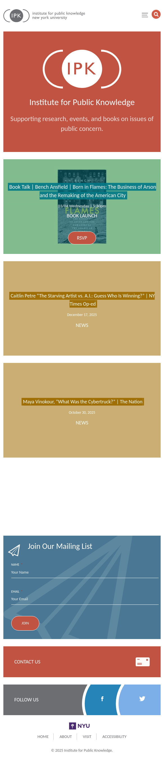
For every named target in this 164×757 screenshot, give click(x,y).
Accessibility (114, 736)
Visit (87, 736)
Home (43, 736)
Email (17, 591)
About (66, 736)
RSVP (82, 238)
